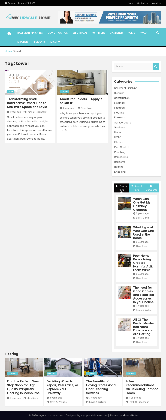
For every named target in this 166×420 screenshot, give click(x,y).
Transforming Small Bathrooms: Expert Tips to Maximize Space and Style (27, 103)
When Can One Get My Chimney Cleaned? (142, 204)
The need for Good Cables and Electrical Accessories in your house (143, 294)
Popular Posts (121, 188)
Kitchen (22, 42)
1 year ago (14, 112)
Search (156, 66)
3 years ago (54, 397)
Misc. (53, 42)
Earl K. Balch (141, 217)
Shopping (120, 171)
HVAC (143, 33)
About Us (156, 3)
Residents (39, 42)
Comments (151, 188)
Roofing (118, 166)
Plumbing (119, 152)
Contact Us (142, 3)
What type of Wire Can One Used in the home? (143, 232)
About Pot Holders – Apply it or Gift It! (81, 101)
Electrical (80, 33)
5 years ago (141, 213)
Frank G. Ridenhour (35, 112)
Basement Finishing (30, 33)
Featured (119, 107)
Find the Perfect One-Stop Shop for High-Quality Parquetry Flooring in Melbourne (23, 387)
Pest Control (121, 147)
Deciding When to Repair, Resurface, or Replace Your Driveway (62, 387)
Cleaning (119, 93)
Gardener (116, 33)
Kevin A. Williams (143, 310)
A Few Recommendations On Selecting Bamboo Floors (142, 387)
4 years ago (67, 108)
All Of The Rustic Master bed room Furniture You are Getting (143, 327)
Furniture (98, 33)
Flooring (119, 112)
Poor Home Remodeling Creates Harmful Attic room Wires (143, 263)
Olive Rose (85, 108)
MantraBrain (130, 415)
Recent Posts (136, 188)
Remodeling (121, 157)
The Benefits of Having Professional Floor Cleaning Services (101, 387)
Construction (58, 33)
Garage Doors (122, 122)
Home (130, 3)
